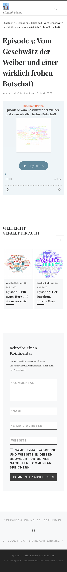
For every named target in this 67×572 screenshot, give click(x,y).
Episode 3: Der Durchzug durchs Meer (47, 296)
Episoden (23, 22)
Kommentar (23, 383)
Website (19, 440)
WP (19, 561)
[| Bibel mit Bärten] (6, 5)
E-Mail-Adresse (26, 426)
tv (9, 93)
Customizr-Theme (53, 561)
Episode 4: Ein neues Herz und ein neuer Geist (17, 296)
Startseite (9, 22)
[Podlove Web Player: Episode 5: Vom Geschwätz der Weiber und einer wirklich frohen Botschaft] (33, 148)
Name (17, 411)
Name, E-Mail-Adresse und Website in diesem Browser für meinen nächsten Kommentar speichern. (33, 459)
